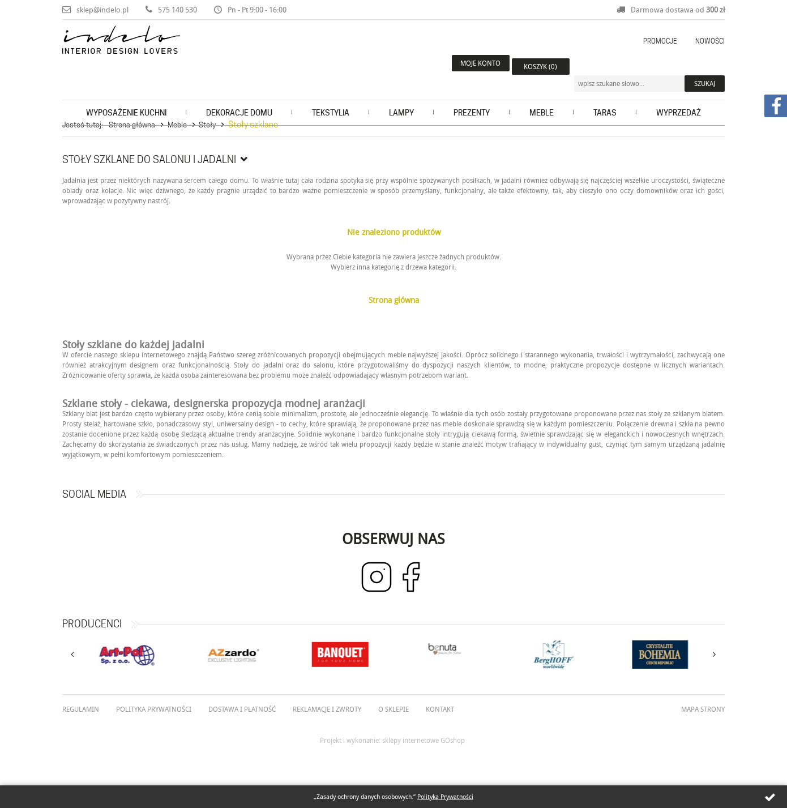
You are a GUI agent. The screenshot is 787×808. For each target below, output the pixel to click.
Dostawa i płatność (242, 708)
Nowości (710, 41)
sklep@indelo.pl (102, 10)
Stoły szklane (253, 124)
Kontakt (440, 708)
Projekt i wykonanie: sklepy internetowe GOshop (392, 740)
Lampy (401, 99)
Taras (605, 99)
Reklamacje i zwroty (327, 708)
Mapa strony (703, 708)
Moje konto (473, 66)
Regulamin (80, 708)
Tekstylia (330, 99)
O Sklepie (393, 708)
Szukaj (704, 66)
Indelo (141, 53)
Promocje (660, 41)
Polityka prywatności (153, 708)
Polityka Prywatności (445, 796)
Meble (541, 99)
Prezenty (472, 99)
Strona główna (132, 124)
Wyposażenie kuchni (126, 99)
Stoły (207, 124)
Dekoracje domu (239, 99)
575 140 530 (177, 10)
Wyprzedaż (678, 99)
